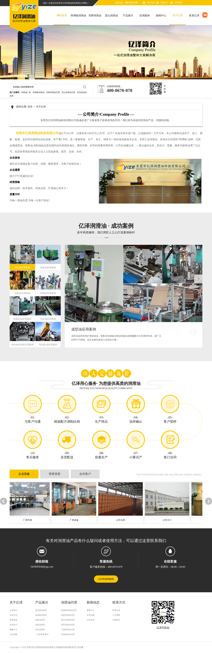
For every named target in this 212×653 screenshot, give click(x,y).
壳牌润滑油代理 (53, 92)
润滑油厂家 (26, 92)
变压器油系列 (41, 610)
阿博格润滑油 (78, 15)
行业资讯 (90, 620)
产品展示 (128, 15)
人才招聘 (116, 615)
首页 (30, 106)
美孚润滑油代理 (68, 625)
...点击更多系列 (41, 634)
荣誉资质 (178, 2)
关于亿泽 (177, 15)
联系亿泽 (194, 15)
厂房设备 (72, 520)
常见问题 (90, 615)
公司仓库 (119, 520)
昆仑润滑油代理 (68, 92)
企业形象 (24, 473)
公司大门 (165, 520)
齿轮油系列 (40, 625)
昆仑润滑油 (111, 15)
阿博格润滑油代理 (68, 610)
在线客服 (170, 561)
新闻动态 (93, 602)
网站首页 (62, 15)
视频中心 (164, 2)
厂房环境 (26, 520)
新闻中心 (161, 15)
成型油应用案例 (83, 329)
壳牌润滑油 (94, 15)
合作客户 (85, 473)
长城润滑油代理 (68, 634)
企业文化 (13, 615)
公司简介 (13, 610)
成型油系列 (40, 620)
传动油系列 (40, 629)
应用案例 (144, 15)
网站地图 (151, 2)
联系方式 (118, 602)
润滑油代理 (69, 602)
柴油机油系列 (41, 615)
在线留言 (116, 620)
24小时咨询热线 (106, 579)
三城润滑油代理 (68, 629)
